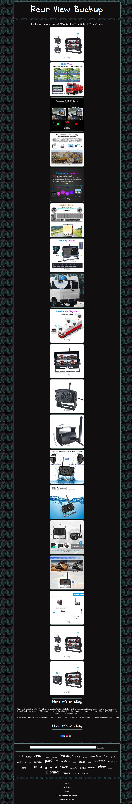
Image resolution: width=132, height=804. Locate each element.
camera (35, 766)
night (74, 762)
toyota (66, 772)
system (65, 761)
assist (91, 767)
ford (106, 756)
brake (82, 761)
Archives (67, 787)
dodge (20, 762)
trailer (113, 757)
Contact (67, 791)
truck (64, 767)
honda (54, 757)
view (102, 766)
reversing (85, 773)
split (78, 756)
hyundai (28, 762)
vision (47, 757)
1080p (29, 756)
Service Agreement (66, 799)
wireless (95, 756)
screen (76, 773)
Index (67, 783)
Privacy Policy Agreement (66, 795)
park (89, 762)
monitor (53, 772)
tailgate (85, 757)
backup (66, 755)
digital (83, 768)
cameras (38, 761)
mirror (112, 761)
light (24, 767)
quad (53, 767)
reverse (99, 761)
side (46, 768)
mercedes (74, 768)
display (110, 768)
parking (51, 761)
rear (38, 755)
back (20, 756)
